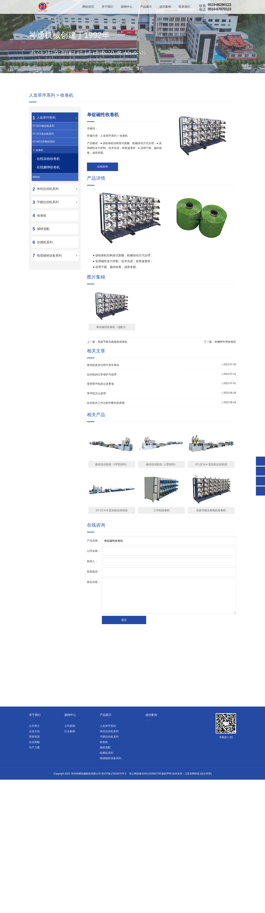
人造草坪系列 (218, 78)
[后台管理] (206, 735)
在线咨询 (99, 247)
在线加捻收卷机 (50, 243)
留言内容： (93, 661)
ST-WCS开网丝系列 (44, 223)
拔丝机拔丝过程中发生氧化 (104, 444)
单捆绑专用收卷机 (225, 421)
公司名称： (93, 630)
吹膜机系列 (45, 327)
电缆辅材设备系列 (49, 341)
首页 (192, 78)
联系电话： (93, 651)
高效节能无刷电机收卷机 (112, 421)
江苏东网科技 (192, 735)
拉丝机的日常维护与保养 (103, 454)
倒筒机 (36, 262)
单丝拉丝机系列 (48, 274)
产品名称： (93, 620)
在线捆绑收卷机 (50, 251)
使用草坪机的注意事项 (101, 463)
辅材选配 (43, 314)
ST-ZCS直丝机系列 (43, 215)
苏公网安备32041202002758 (145, 735)
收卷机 (232, 78)
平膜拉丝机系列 (48, 287)
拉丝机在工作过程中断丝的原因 (107, 482)
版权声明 (166, 735)
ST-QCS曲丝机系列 (43, 207)
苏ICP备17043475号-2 (113, 735)
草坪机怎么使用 (97, 473)
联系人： (92, 640)
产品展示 (203, 78)
